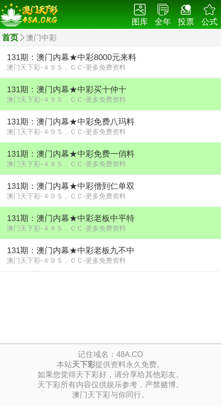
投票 (186, 15)
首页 (10, 37)
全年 (163, 15)
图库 (140, 15)
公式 (209, 15)
